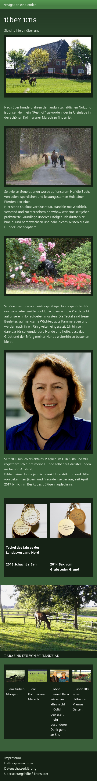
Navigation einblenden (19, 5)
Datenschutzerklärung (20, 768)
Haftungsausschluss (18, 763)
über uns (32, 30)
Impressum (12, 758)
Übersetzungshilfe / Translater (26, 774)
